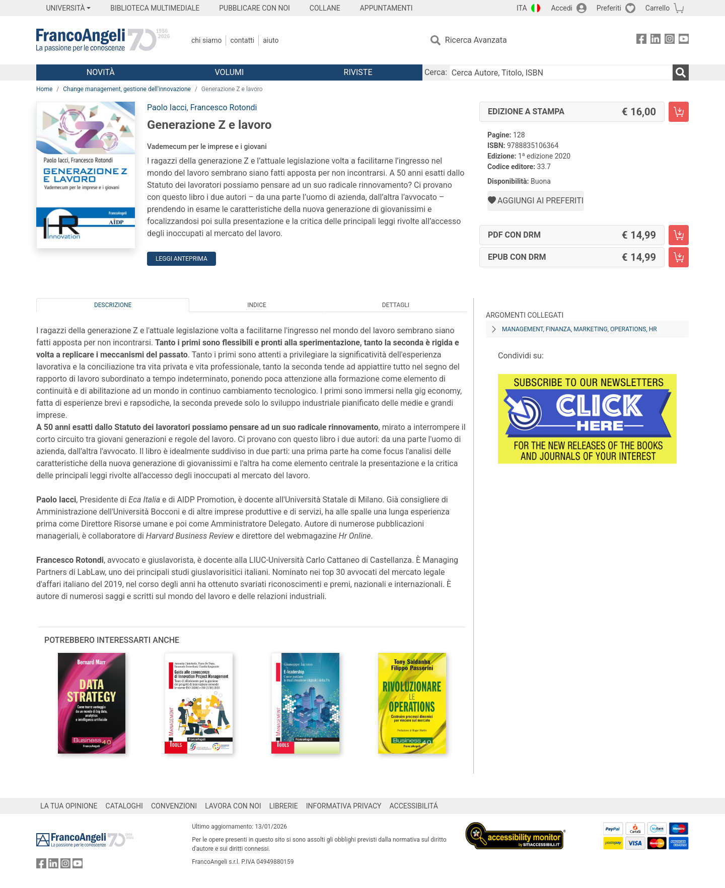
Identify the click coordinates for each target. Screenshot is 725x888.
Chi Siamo (206, 40)
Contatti (242, 40)
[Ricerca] (681, 72)
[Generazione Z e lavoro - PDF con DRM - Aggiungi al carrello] (679, 235)
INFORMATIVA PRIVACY (344, 806)
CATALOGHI (124, 806)
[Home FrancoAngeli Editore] (103, 40)
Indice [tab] (256, 305)
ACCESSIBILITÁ (414, 806)
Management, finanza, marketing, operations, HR (579, 329)
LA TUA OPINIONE (69, 806)
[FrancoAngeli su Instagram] (670, 40)
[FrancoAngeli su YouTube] (684, 40)
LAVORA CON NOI (233, 806)
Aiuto (270, 40)
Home (44, 89)
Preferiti (609, 8)
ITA (522, 8)
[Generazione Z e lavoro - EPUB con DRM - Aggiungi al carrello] (679, 257)
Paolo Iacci (167, 107)
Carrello (657, 8)
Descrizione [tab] (112, 305)
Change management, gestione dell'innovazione (127, 89)
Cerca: (435, 72)
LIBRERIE (283, 806)
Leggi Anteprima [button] (181, 258)
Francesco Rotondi (223, 107)
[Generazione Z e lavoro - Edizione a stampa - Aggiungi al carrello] (679, 112)
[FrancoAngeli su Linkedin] (655, 40)
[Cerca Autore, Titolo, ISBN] (561, 72)
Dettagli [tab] (395, 305)
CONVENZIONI (174, 806)
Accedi (561, 8)
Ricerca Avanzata (476, 40)
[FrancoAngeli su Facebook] (641, 40)
